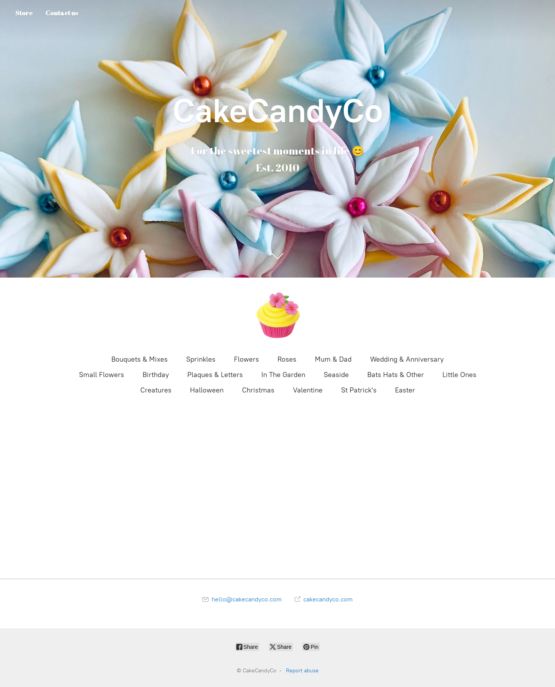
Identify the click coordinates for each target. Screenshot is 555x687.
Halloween (207, 390)
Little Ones (459, 374)
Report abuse (302, 670)
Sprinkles (200, 359)
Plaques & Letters (215, 374)
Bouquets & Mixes (139, 359)
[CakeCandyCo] (277, 315)
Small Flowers (101, 374)
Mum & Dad (333, 359)
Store (24, 13)
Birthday (156, 374)
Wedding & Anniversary (407, 359)
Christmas (258, 390)
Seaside (336, 374)
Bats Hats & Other (395, 374)
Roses (287, 359)
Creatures (156, 390)
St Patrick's (359, 390)
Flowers (246, 359)
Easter (405, 390)
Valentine (308, 390)
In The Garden (283, 374)
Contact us (61, 13)
